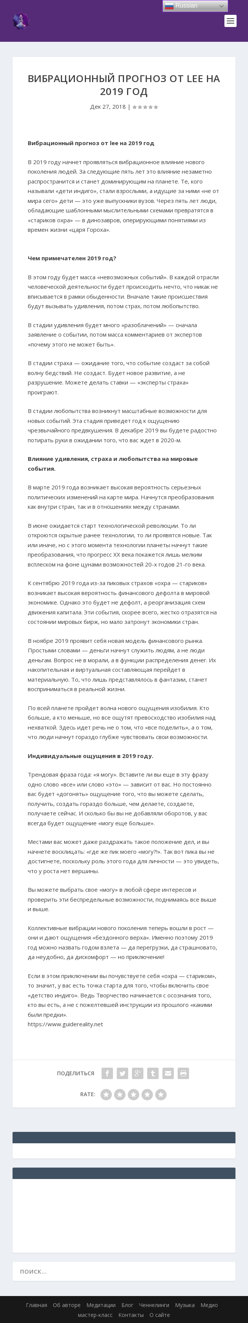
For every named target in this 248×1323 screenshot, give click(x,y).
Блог (127, 1305)
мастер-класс (95, 1314)
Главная (36, 1305)
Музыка (185, 1305)
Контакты (131, 1314)
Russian (181, 6)
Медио (209, 1305)
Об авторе (67, 1305)
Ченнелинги (154, 1305)
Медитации (101, 1305)
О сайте (159, 1314)
